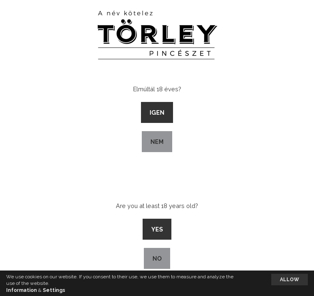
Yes (157, 229)
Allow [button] (289, 279)
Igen (157, 112)
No (157, 258)
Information (21, 290)
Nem (157, 141)
